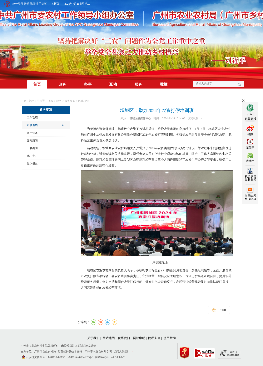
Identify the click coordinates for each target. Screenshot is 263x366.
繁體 (26, 3)
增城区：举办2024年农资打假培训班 (157, 110)
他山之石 (32, 156)
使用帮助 (169, 338)
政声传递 (32, 132)
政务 (62, 84)
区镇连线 (83, 100)
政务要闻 (70, 100)
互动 (113, 84)
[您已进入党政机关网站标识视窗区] (186, 351)
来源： (136, 118)
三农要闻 (32, 148)
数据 (164, 84)
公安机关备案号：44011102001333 (46, 357)
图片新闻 (32, 140)
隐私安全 (154, 338)
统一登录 (17, 3)
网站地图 (108, 338)
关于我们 (93, 338)
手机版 (43, 3)
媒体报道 (32, 163)
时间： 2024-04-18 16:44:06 (169, 118)
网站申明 (139, 338)
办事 (88, 84)
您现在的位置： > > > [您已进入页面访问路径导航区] (59, 100)
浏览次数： (195, 118)
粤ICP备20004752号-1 (80, 357)
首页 (37, 84)
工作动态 (32, 117)
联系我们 (124, 338)
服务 (138, 84)
